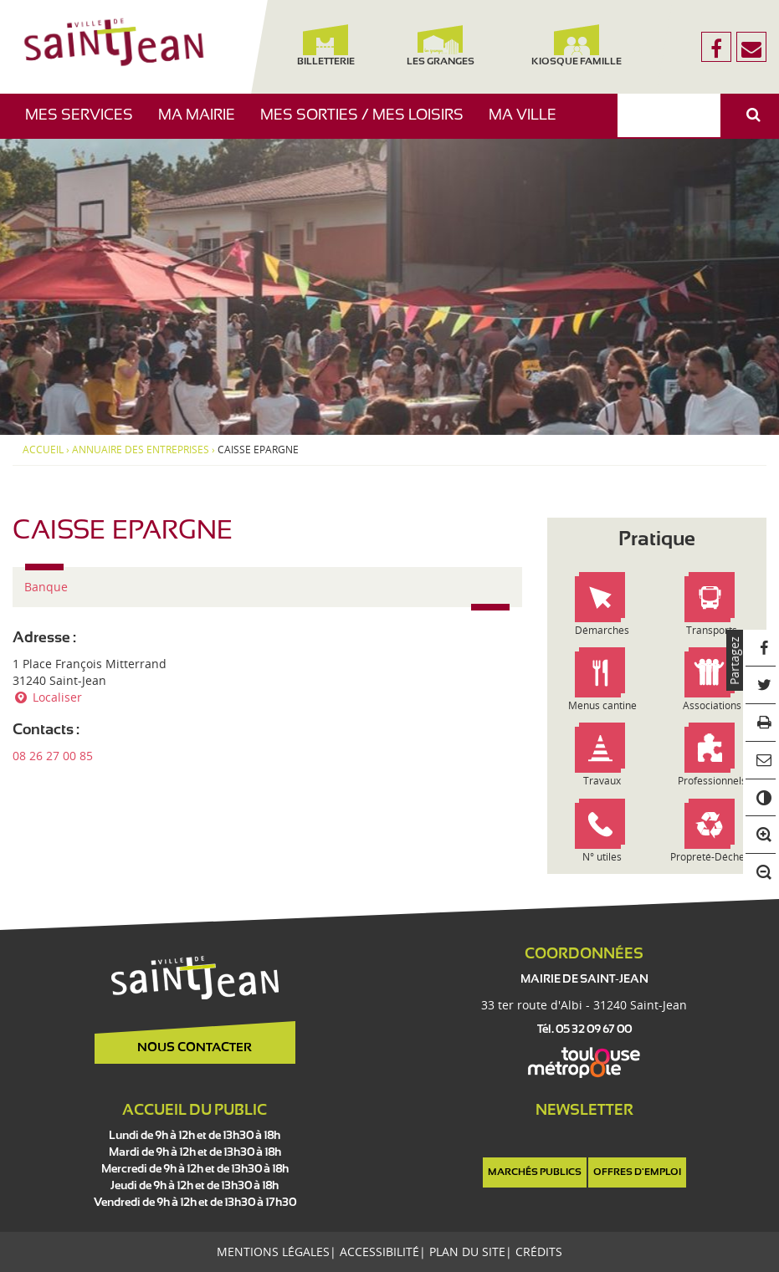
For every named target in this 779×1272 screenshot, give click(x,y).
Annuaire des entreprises (140, 450)
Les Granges (440, 45)
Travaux (602, 781)
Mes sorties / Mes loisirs (368, 123)
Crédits (538, 1251)
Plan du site (467, 1251)
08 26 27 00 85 (53, 756)
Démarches (602, 630)
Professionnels (712, 781)
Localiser (47, 697)
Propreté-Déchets (711, 857)
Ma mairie (203, 123)
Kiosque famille (576, 45)
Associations (712, 705)
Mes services (85, 123)
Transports (711, 630)
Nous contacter (194, 1048)
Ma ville (529, 123)
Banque (46, 587)
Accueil (43, 450)
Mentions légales (273, 1251)
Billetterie (326, 45)
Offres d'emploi (637, 1172)
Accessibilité (379, 1251)
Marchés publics (535, 1172)
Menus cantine (602, 705)
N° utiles (602, 857)
